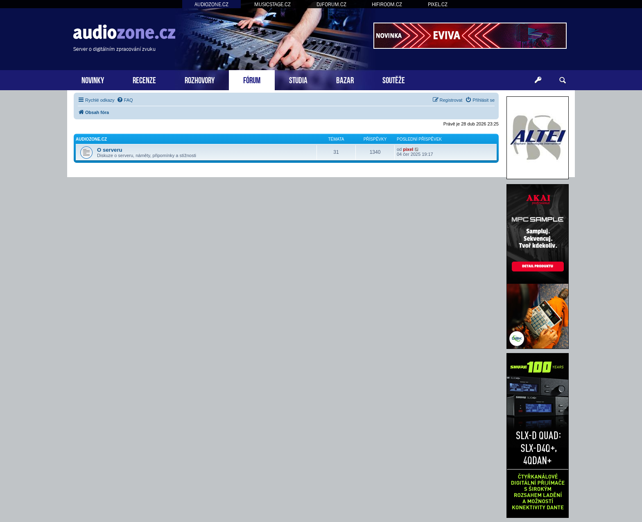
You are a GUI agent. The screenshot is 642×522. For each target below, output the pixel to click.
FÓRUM (251, 79)
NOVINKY (92, 79)
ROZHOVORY (200, 79)
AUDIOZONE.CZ (211, 4)
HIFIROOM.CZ (387, 4)
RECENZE (144, 79)
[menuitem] (125, 100)
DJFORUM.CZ (331, 4)
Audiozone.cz (91, 139)
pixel (408, 149)
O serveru (109, 150)
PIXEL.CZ (438, 4)
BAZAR (345, 79)
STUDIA (298, 79)
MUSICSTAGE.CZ (272, 4)
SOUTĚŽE (393, 79)
